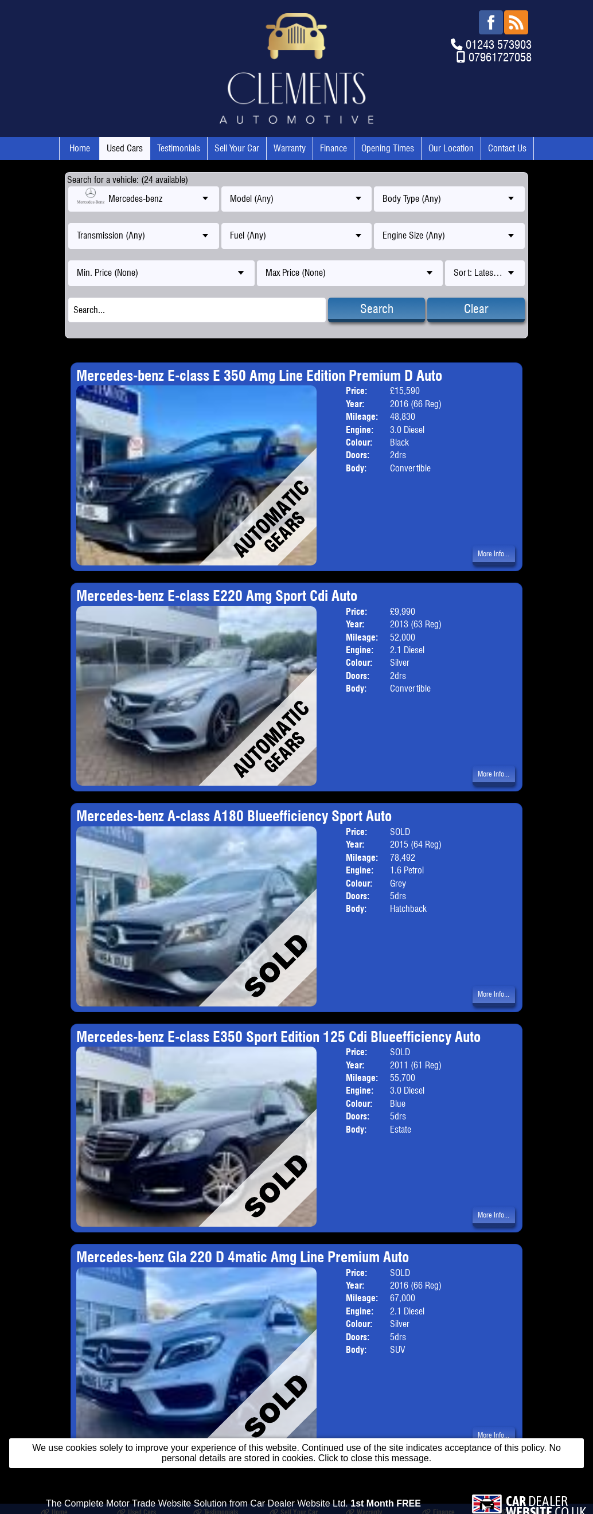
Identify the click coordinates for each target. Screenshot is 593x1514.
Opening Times (387, 148)
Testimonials (178, 148)
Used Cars (125, 148)
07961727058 (500, 57)
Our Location (451, 148)
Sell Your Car (236, 148)
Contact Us (507, 148)
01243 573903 (499, 44)
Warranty (290, 148)
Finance (333, 148)
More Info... (493, 553)
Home (79, 148)
